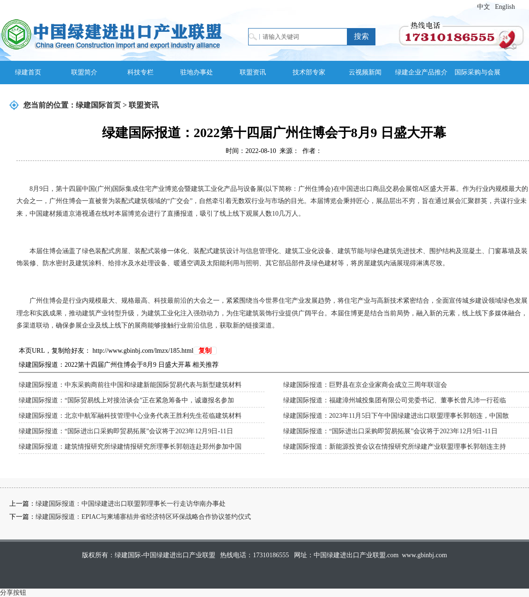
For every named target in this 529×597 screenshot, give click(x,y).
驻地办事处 (196, 72)
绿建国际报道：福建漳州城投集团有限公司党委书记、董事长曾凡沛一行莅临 (394, 400)
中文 (483, 6)
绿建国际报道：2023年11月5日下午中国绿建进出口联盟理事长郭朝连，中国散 (396, 415)
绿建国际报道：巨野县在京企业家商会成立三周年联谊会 (365, 384)
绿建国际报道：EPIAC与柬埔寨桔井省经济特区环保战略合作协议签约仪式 (143, 516)
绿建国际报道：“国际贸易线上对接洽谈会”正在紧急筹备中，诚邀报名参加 (126, 400)
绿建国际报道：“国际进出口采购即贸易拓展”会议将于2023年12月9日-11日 (126, 431)
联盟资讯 (253, 72)
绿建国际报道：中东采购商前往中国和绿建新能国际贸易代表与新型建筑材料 (130, 384)
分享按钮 (13, 592)
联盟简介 (84, 72)
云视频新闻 (365, 72)
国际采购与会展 (477, 72)
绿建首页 (28, 72)
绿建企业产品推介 (421, 72)
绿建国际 (111, 34)
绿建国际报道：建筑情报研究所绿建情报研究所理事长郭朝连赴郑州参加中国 (130, 446)
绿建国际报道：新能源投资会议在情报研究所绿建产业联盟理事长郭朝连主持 (394, 446)
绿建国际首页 (98, 105)
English (505, 6)
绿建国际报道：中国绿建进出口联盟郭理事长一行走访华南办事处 (131, 503)
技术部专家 (309, 72)
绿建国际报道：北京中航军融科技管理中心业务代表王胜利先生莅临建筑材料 (130, 415)
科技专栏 (140, 72)
